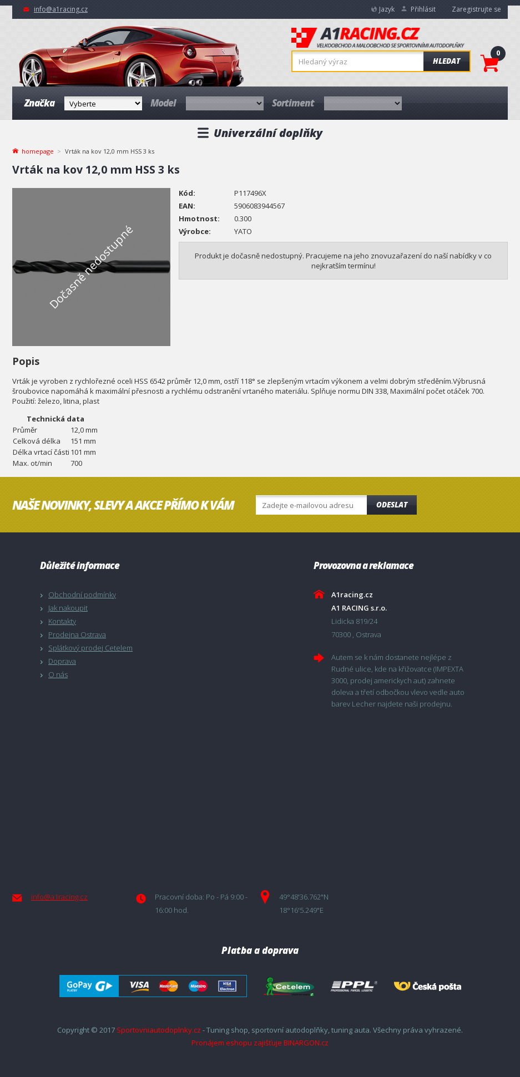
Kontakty (62, 621)
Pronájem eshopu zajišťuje (236, 1043)
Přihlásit (423, 9)
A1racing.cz (378, 38)
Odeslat (391, 505)
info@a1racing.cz (61, 9)
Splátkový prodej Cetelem (90, 648)
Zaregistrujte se (476, 9)
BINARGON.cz (306, 1043)
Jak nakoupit (68, 608)
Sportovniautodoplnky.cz (159, 1030)
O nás (58, 674)
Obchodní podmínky (82, 595)
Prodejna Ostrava (77, 634)
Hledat (446, 61)
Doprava (62, 661)
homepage (38, 150)
